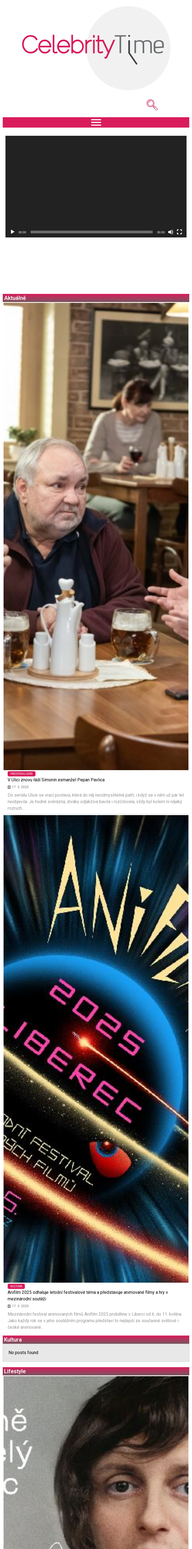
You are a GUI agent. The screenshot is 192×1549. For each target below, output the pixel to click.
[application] (96, 186)
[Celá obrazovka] (179, 232)
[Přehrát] (12, 232)
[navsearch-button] (144, 105)
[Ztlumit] (170, 232)
